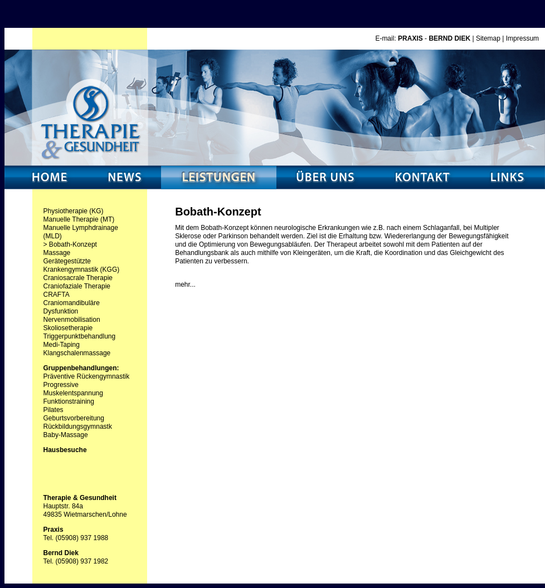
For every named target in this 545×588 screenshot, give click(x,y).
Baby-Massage (65, 435)
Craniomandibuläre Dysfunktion (71, 307)
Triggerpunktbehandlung (79, 336)
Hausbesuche (65, 450)
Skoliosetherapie (68, 328)
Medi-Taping (61, 345)
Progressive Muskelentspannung (73, 389)
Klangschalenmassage (77, 353)
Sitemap (488, 38)
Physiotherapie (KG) (73, 211)
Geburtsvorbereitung (73, 418)
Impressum (522, 38)
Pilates (53, 410)
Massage (57, 253)
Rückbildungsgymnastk (77, 426)
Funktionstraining (68, 401)
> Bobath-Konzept (70, 244)
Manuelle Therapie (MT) (79, 219)
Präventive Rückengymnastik (86, 376)
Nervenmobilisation (71, 320)
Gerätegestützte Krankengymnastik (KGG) (81, 265)
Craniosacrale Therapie (78, 278)
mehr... (185, 284)
